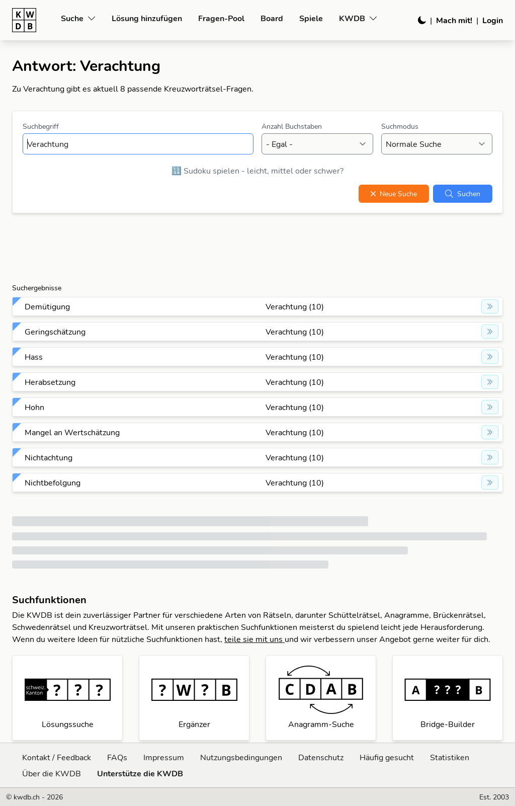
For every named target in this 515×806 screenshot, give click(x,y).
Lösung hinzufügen (147, 18)
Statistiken (449, 757)
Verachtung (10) (295, 306)
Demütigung (47, 306)
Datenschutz (321, 757)
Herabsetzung (50, 382)
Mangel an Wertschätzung (72, 432)
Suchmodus (399, 126)
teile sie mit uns (254, 639)
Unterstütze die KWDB (140, 773)
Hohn (34, 407)
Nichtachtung (48, 457)
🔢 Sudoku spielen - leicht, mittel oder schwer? (257, 171)
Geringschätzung (55, 332)
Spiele (311, 18)
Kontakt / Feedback (56, 757)
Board (272, 18)
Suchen (462, 193)
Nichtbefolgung (52, 482)
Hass (34, 357)
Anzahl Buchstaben (292, 126)
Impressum (163, 757)
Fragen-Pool (221, 18)
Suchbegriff (41, 126)
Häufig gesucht (387, 757)
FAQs (117, 757)
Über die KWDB (51, 773)
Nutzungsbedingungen (241, 757)
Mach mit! (454, 20)
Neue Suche (394, 193)
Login (492, 20)
